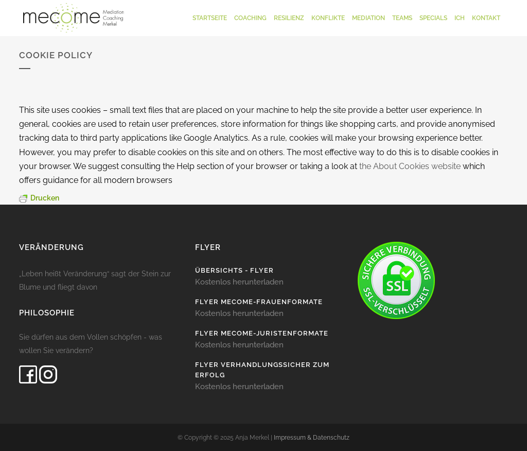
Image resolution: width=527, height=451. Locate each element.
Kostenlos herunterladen (239, 281)
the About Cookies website (410, 166)
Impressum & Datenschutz (311, 437)
